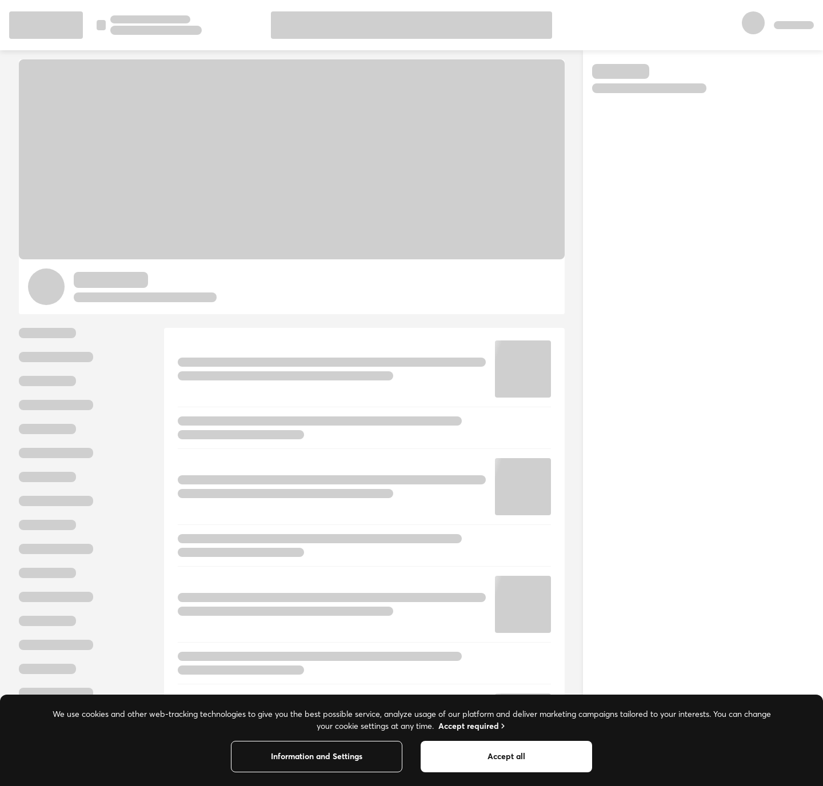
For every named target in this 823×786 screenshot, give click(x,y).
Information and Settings (316, 756)
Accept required (472, 726)
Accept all (506, 756)
